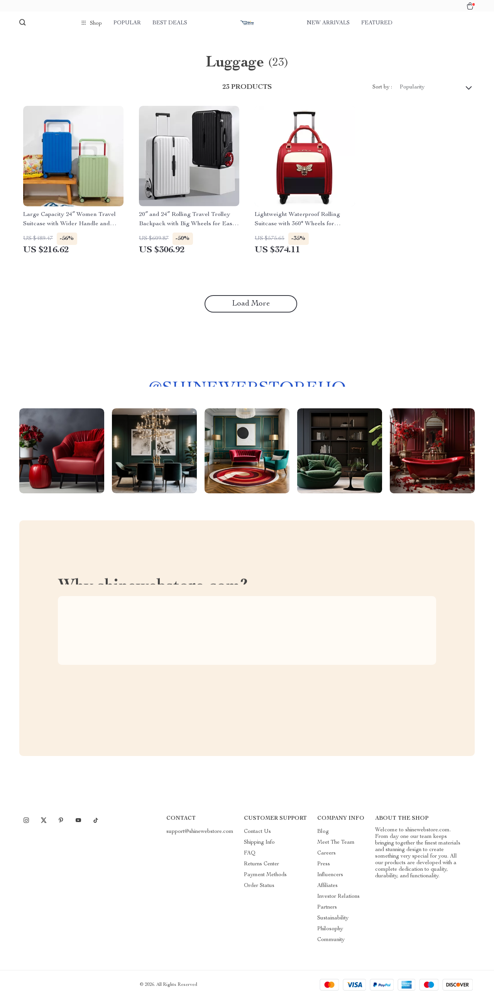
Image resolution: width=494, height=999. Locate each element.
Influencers (330, 875)
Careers (326, 853)
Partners (327, 907)
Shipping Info (259, 842)
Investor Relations (338, 896)
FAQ (249, 853)
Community (331, 940)
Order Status (259, 886)
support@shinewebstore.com (199, 831)
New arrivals (328, 23)
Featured (376, 23)
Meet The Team (336, 842)
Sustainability (333, 918)
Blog (323, 831)
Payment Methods (265, 875)
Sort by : (382, 87)
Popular (127, 23)
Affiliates (327, 886)
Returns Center (261, 864)
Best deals (169, 23)
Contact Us (257, 831)
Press (323, 864)
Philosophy (330, 929)
